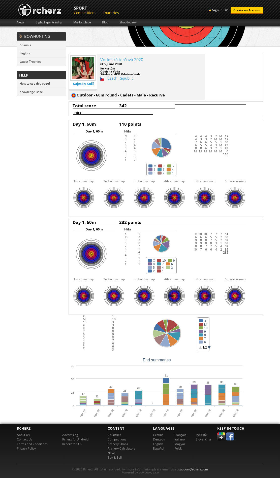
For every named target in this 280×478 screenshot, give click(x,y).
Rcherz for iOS (72, 444)
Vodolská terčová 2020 (121, 59)
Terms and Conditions (32, 444)
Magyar (179, 444)
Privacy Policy (26, 448)
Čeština (158, 435)
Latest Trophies (30, 61)
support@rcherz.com (193, 469)
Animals (25, 45)
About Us (23, 435)
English (158, 444)
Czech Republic (120, 78)
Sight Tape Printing (49, 22)
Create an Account (247, 10)
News (21, 22)
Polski (178, 448)
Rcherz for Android (75, 439)
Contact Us (24, 439)
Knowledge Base (31, 92)
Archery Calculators (121, 448)
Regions (25, 53)
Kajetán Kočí (83, 83)
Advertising (70, 435)
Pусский (201, 435)
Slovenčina (203, 439)
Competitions (85, 12)
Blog (105, 22)
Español (158, 448)
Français (180, 435)
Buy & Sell (115, 457)
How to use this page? (35, 83)
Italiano (179, 439)
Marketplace (82, 22)
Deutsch (159, 439)
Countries (111, 12)
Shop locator (128, 22)
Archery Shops (118, 444)
